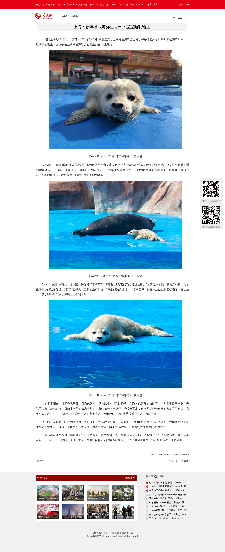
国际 (114, 4)
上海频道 (75, 16)
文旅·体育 (83, 4)
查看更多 (130, 478)
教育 (149, 4)
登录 (181, 4)
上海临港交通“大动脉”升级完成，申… (167, 506)
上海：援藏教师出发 (96, 517)
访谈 (108, 4)
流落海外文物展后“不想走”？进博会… (167, 498)
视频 (137, 4)
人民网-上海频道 (164, 454)
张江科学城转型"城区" (97, 498)
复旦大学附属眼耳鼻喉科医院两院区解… (169, 494)
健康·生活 (93, 4)
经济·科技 (61, 4)
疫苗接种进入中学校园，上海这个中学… (169, 514)
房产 (155, 4)
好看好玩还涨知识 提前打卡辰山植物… (168, 490)
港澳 (126, 4)
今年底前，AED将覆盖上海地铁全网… (168, 502)
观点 (102, 4)
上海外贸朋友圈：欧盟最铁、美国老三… (169, 510)
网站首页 (39, 4)
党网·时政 (50, 4)
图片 (143, 4)
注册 (187, 4)
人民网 (65, 16)
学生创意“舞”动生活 (71, 498)
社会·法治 (72, 4)
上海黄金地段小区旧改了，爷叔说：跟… (169, 486)
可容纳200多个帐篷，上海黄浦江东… (167, 518)
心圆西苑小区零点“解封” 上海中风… (167, 482)
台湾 (132, 4)
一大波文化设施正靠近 (72, 517)
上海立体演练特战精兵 (122, 517)
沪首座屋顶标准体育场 (47, 498)
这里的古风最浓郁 (45, 517)
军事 (120, 4)
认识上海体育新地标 (121, 498)
